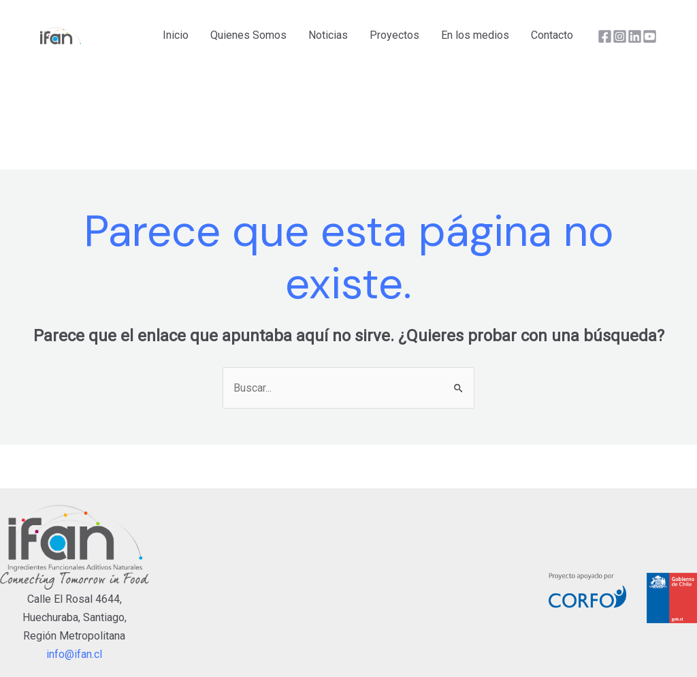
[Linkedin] (635, 36)
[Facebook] (605, 36)
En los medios (475, 35)
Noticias (328, 35)
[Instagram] (620, 36)
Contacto (552, 35)
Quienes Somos (248, 35)
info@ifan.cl (74, 654)
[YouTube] (650, 36)
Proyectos (394, 35)
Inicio (176, 35)
